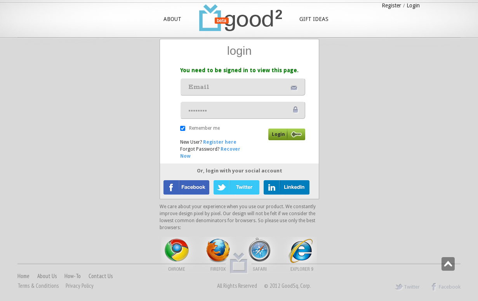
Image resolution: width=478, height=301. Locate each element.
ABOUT (172, 19)
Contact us (101, 276)
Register (391, 5)
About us (47, 276)
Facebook (445, 287)
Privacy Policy (80, 285)
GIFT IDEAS (314, 19)
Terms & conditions (38, 285)
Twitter (407, 287)
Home (23, 276)
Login (413, 5)
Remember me (204, 128)
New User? (208, 142)
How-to (72, 276)
